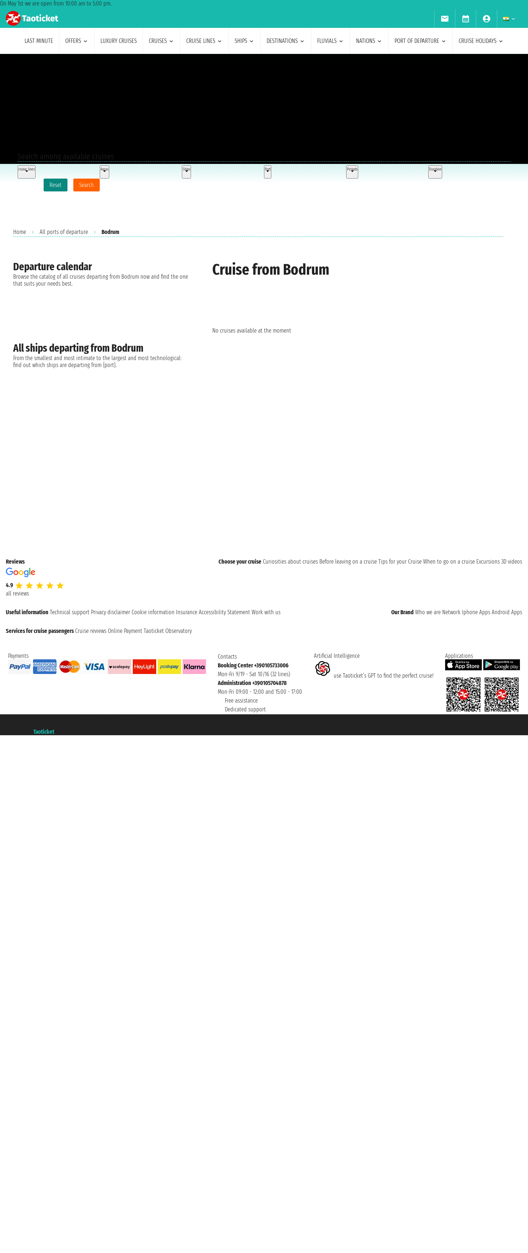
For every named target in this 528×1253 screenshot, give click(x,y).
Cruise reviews (90, 630)
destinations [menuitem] (286, 40)
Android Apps (507, 612)
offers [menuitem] (76, 40)
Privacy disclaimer (110, 612)
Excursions (488, 561)
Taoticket (43, 731)
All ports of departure (64, 231)
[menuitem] (444, 19)
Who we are (428, 612)
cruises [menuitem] (161, 40)
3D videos (511, 561)
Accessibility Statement (224, 612)
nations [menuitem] (369, 40)
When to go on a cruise (449, 561)
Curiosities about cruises (290, 561)
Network (451, 612)
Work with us (266, 612)
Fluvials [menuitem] (330, 40)
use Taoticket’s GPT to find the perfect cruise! (373, 675)
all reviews (17, 593)
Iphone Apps (476, 612)
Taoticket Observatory (168, 630)
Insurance (186, 612)
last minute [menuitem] (39, 40)
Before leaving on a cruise (348, 561)
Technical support (69, 612)
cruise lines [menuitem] (204, 40)
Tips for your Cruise (400, 561)
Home (19, 231)
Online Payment (125, 630)
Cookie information (153, 612)
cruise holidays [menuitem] (481, 40)
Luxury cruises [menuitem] (118, 40)
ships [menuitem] (244, 40)
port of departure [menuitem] (421, 40)
